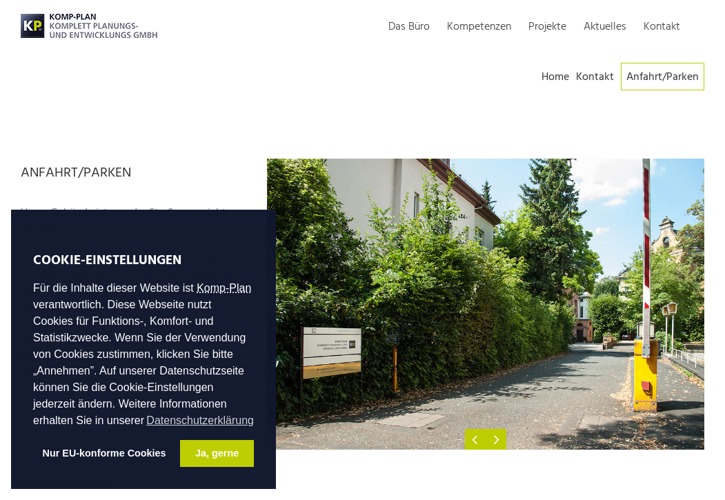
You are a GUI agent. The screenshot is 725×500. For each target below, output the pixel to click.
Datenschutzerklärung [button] (200, 420)
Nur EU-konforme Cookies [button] (104, 453)
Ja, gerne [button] (217, 453)
